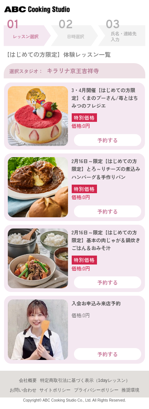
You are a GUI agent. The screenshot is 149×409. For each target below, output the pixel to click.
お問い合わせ (23, 390)
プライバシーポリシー (96, 390)
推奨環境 (130, 390)
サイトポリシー (55, 390)
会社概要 (28, 380)
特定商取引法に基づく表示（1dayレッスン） (85, 380)
